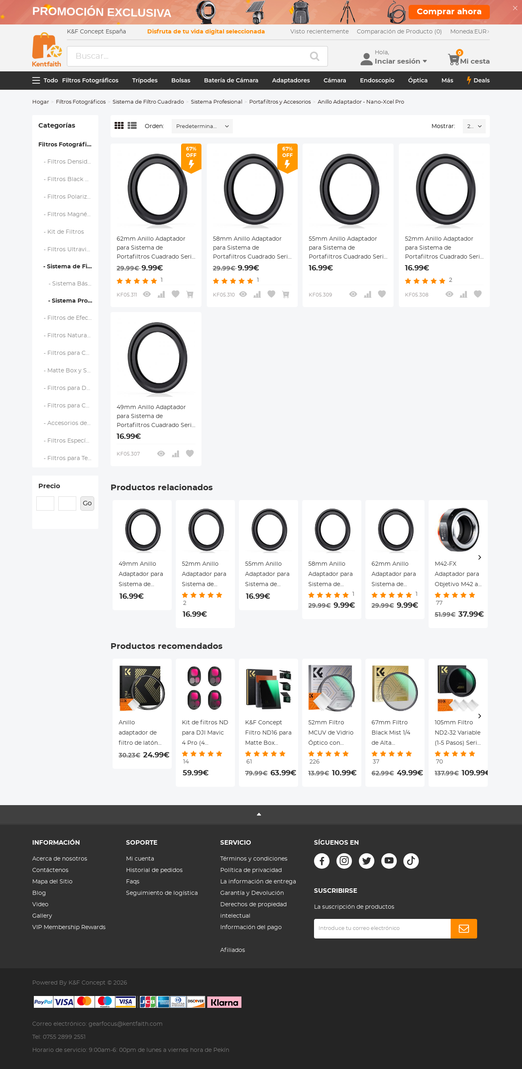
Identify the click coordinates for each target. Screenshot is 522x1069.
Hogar (40, 102)
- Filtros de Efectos (68, 318)
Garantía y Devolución (252, 893)
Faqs (132, 882)
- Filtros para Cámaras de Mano (68, 353)
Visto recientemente (319, 32)
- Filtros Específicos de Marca (68, 441)
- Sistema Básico (67, 284)
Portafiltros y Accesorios (280, 102)
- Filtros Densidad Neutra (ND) (68, 162)
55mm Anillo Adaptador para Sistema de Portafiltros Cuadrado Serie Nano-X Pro (348, 248)
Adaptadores (291, 80)
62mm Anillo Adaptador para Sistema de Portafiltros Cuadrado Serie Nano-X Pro (156, 248)
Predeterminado (198, 126)
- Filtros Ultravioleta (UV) (68, 249)
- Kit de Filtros (61, 232)
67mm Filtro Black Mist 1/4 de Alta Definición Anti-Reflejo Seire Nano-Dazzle (394, 734)
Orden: (154, 126)
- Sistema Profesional (68, 301)
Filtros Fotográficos (90, 80)
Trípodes (144, 80)
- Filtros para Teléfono (68, 458)
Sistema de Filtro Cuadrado (148, 102)
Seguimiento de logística (162, 893)
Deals (478, 80)
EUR (470, 31)
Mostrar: (443, 126)
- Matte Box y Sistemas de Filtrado (68, 371)
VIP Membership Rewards (69, 927)
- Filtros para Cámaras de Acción (68, 406)
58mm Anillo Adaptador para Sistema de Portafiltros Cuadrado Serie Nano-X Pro (252, 248)
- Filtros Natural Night (68, 336)
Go (87, 503)
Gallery (42, 916)
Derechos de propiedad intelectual (253, 910)
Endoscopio (377, 80)
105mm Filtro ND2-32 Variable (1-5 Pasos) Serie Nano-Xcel (457, 734)
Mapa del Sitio (52, 882)
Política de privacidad (251, 870)
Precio (49, 486)
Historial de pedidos (154, 870)
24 (470, 126)
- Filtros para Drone (68, 388)
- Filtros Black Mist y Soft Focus (68, 179)
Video (40, 904)
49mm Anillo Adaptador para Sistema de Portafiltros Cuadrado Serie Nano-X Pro (156, 417)
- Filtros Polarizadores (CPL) (68, 197)
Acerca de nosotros (59, 859)
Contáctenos (50, 870)
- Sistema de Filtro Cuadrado (68, 267)
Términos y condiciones (254, 859)
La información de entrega (258, 882)
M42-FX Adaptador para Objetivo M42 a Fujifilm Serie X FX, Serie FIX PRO (457, 575)
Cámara (335, 80)
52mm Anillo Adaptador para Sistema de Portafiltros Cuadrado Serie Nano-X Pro (444, 248)
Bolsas (180, 80)
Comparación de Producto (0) (399, 32)
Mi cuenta (140, 859)
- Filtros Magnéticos (68, 214)
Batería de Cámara (231, 80)
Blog (39, 893)
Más (447, 80)
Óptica (418, 80)
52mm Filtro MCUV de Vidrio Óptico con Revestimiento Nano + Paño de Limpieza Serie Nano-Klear (331, 734)
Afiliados (232, 950)
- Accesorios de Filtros (68, 423)
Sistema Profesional (216, 102)
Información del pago (251, 927)
